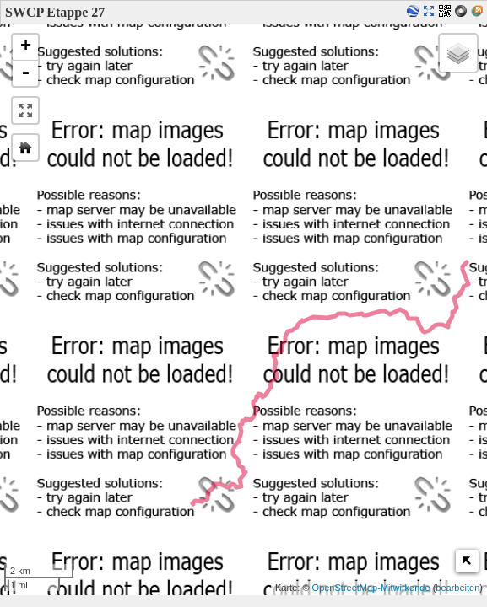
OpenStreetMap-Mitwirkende (371, 588)
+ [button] (25, 47)
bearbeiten (457, 588)
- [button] (25, 73)
